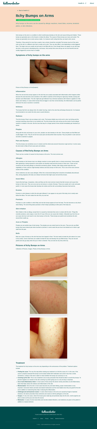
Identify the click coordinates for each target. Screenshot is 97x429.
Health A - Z (82, 3)
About (92, 3)
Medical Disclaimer (59, 418)
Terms (51, 418)
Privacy (47, 418)
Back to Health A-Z (23, 10)
